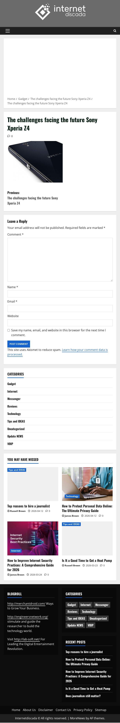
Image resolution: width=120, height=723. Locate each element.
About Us (29, 710)
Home (16, 710)
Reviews (12, 406)
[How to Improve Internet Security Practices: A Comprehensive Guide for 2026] (32, 539)
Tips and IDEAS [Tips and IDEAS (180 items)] (76, 618)
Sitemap (100, 710)
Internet (12, 391)
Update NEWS (15, 436)
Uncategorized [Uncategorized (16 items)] (98, 618)
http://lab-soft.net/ (27, 640)
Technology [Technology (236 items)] (88, 612)
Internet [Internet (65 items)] (86, 605)
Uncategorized (16, 429)
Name (12, 287)
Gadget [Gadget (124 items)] (71, 605)
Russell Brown (18, 511)
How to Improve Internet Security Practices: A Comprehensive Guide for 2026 (30, 565)
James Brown (72, 516)
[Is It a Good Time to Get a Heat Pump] (87, 539)
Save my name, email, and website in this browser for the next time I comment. (58, 333)
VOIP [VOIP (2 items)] (90, 625)
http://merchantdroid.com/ (26, 604)
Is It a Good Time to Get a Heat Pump (87, 560)
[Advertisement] (60, 69)
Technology (14, 414)
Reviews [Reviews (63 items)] (72, 612)
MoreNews (77, 719)
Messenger (13, 399)
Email (12, 302)
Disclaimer (45, 710)
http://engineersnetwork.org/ (27, 617)
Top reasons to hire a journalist (28, 506)
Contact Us (63, 710)
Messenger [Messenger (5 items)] (101, 605)
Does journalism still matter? (83, 696)
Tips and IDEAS (16, 421)
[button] (8, 31)
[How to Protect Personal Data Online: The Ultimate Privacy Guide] (87, 484)
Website (13, 316)
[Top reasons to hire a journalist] (32, 484)
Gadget (11, 384)
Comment (15, 235)
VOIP (10, 444)
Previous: (33, 198)
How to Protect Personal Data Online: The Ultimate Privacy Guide (87, 508)
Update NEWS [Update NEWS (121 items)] (75, 625)
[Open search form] (115, 30)
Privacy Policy (83, 710)
